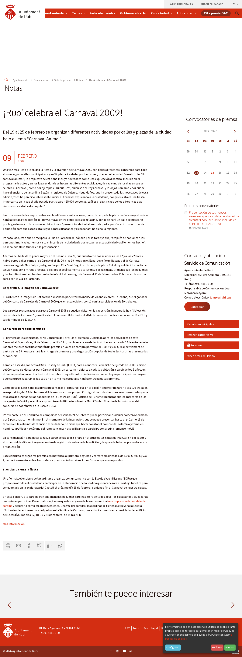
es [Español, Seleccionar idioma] (236, 4)
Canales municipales (200, 324)
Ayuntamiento (20, 80)
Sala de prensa (62, 80)
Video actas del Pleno (201, 356)
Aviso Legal (150, 628)
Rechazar (217, 647)
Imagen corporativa (200, 335)
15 (212, 172)
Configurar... (173, 647)
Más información (14, 524)
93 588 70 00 (52, 633)
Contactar (197, 307)
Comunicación (41, 80)
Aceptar (229, 647)
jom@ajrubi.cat (220, 297)
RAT (127, 628)
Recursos (194, 345)
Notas (79, 80)
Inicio (136, 628)
